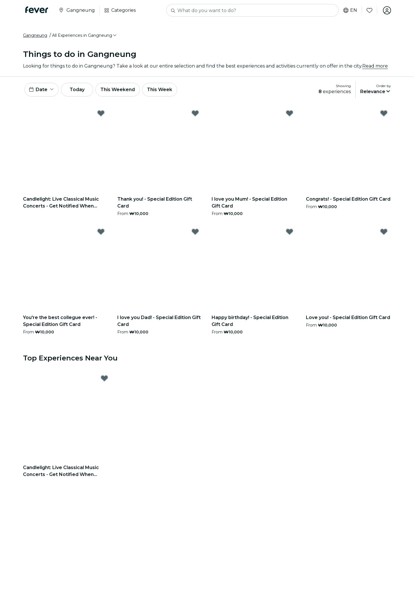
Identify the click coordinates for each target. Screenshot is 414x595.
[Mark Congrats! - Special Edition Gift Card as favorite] (384, 113)
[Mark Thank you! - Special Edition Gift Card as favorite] (195, 113)
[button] (84, 35)
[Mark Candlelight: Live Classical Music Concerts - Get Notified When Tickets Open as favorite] (101, 113)
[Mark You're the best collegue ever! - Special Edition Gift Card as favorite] (101, 231)
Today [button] (77, 89)
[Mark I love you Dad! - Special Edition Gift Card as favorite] (195, 231)
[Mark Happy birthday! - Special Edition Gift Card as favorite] (289, 231)
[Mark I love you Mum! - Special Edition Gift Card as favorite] (289, 113)
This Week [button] (159, 89)
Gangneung (35, 35)
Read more (375, 66)
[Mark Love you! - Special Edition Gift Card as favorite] (384, 231)
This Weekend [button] (117, 89)
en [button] (350, 10)
